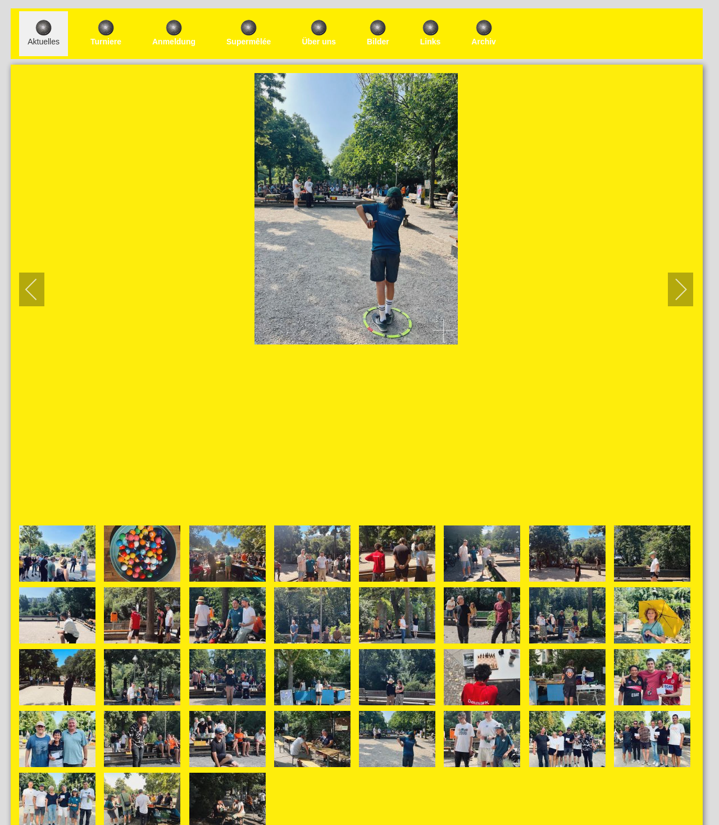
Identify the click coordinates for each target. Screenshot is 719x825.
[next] (673, 289)
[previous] (38, 289)
